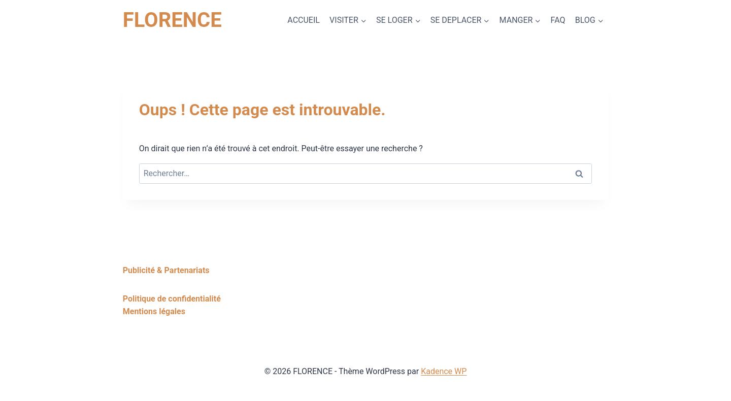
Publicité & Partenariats (166, 270)
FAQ (558, 20)
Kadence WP (444, 371)
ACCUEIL (303, 20)
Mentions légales (154, 311)
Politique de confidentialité (172, 299)
